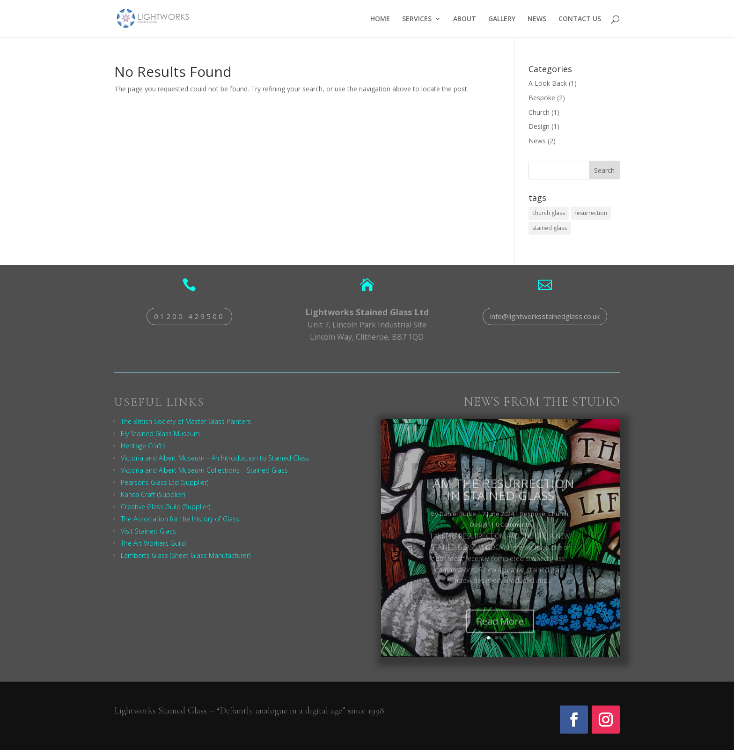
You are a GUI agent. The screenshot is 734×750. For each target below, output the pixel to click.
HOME (380, 19)
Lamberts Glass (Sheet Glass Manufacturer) (185, 555)
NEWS (537, 19)
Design (539, 126)
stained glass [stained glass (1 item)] (549, 228)
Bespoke (541, 97)
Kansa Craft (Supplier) (153, 494)
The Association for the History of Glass (180, 518)
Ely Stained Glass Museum (160, 433)
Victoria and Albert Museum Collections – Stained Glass (204, 470)
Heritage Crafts (143, 445)
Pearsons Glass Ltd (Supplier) (164, 482)
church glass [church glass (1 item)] (548, 213)
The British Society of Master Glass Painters (186, 421)
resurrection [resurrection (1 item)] (590, 213)
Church (539, 112)
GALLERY (501, 19)
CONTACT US (579, 19)
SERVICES (417, 19)
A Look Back (547, 83)
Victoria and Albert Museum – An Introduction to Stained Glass (215, 457)
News (537, 140)
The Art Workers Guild (153, 543)
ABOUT (464, 19)
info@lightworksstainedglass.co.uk (545, 316)
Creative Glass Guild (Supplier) (165, 506)
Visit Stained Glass (148, 531)
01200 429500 (189, 316)
